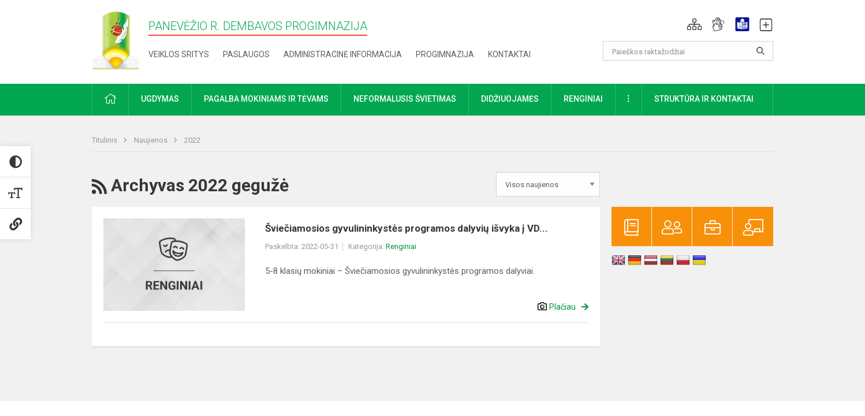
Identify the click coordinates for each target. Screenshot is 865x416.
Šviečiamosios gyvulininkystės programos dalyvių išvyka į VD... (406, 228)
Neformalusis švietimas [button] (404, 98)
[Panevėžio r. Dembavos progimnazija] (115, 39)
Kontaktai (509, 54)
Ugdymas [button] (160, 98)
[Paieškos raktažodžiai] (688, 51)
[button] (694, 24)
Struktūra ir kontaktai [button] (704, 98)
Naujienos (151, 140)
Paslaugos (246, 54)
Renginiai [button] (583, 98)
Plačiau (562, 306)
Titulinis (105, 140)
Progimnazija (445, 54)
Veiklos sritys (178, 54)
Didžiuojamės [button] (510, 98)
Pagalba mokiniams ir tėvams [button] (266, 98)
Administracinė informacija (343, 54)
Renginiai (401, 246)
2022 (192, 140)
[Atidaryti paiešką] (760, 51)
